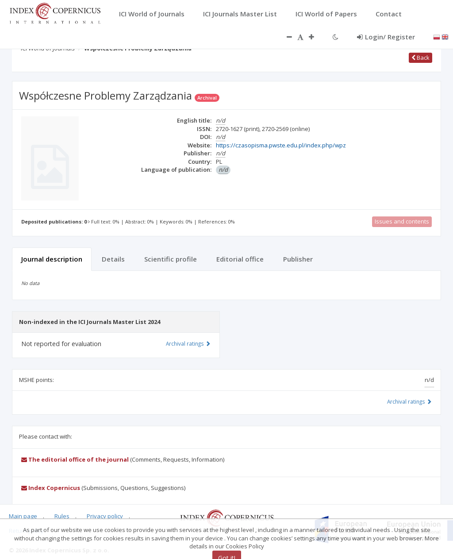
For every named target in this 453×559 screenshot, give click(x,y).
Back (420, 58)
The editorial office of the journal (75, 459)
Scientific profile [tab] (170, 258)
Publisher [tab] (298, 258)
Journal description (51, 258)
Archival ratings (409, 401)
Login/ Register (386, 36)
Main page (23, 516)
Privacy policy (105, 516)
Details (113, 258)
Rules (61, 516)
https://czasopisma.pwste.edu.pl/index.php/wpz (281, 145)
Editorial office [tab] (240, 258)
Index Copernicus (50, 488)
